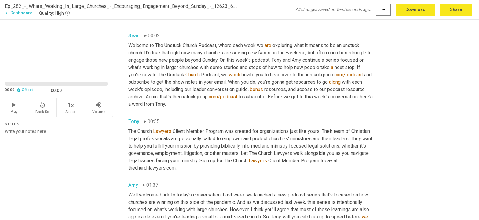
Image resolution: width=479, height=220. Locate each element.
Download (415, 9)
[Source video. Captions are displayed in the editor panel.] (56, 48)
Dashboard (19, 12)
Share (456, 9)
